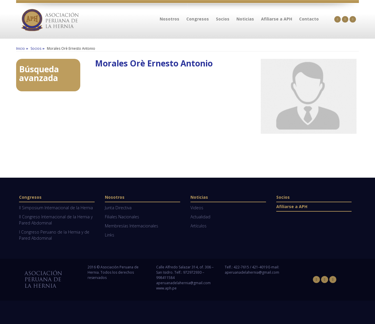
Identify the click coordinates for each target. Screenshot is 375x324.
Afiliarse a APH (291, 206)
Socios (283, 197)
